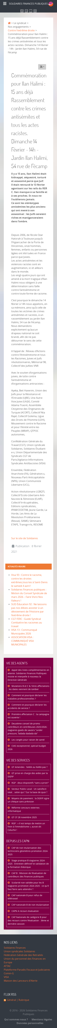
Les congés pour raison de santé (28, 740)
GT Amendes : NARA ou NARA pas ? (29, 767)
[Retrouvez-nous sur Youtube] (30, 11)
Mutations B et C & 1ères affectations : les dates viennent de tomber (28, 688)
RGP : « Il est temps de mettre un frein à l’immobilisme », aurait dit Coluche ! (26, 826)
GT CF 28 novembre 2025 (24, 817)
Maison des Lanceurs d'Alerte (20, 980)
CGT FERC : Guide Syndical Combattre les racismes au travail (26, 623)
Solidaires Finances (15, 947)
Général (11, 1000)
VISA (6, 977)
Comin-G (9, 973)
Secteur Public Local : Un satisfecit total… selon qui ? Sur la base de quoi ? (27, 791)
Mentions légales (41, 1019)
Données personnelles (29, 1023)
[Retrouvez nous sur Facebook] (22, 11)
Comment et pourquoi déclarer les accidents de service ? (27, 707)
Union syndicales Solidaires (19, 951)
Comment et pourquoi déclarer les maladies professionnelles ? (27, 697)
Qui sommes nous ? (16, 1019)
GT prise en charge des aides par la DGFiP (28, 775)
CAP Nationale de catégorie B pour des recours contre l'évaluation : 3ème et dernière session (28, 920)
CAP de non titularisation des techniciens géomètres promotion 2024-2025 (28, 851)
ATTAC (7, 966)
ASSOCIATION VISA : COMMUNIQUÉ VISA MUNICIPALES (22, 641)
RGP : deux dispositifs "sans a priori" (30, 783)
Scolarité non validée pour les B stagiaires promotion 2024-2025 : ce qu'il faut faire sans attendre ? (28, 886)
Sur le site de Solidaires (24, 538)
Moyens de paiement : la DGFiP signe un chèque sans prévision (28, 800)
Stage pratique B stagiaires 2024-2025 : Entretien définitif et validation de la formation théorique (28, 863)
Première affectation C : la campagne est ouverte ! (28, 716)
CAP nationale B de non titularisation (30, 905)
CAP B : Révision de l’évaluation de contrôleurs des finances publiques (27, 875)
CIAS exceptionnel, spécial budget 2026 (27, 748)
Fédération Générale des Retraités (23, 955)
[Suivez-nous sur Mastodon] (26, 11)
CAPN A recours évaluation (25, 911)
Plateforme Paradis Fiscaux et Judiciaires (27, 969)
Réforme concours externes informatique (24, 809)
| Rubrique (22, 1000)
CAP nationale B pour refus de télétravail (25, 897)
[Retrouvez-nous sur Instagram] (35, 11)
